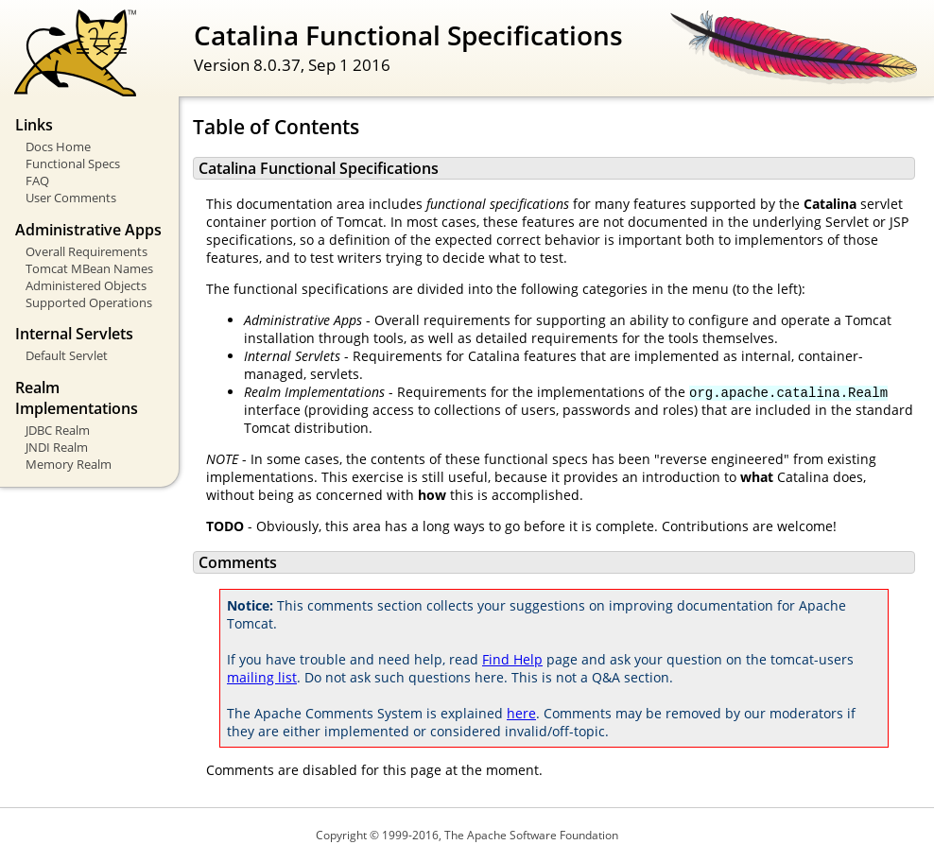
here (521, 713)
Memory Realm (69, 464)
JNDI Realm (57, 447)
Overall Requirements (86, 251)
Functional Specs (73, 163)
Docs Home (58, 146)
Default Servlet (67, 355)
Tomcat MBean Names (89, 268)
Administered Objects (86, 285)
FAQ (37, 180)
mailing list (262, 677)
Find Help (512, 659)
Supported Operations (89, 302)
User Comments (71, 197)
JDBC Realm (58, 430)
